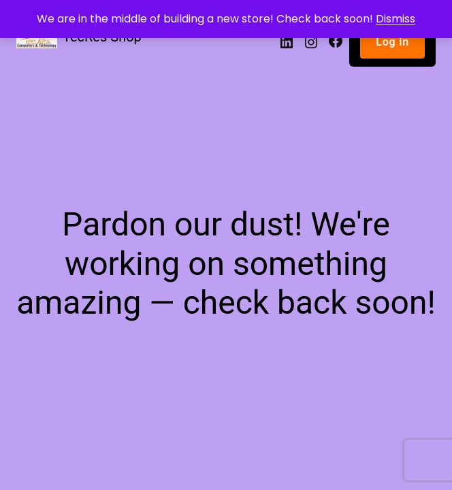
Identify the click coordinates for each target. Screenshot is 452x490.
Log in (392, 41)
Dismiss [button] (395, 19)
